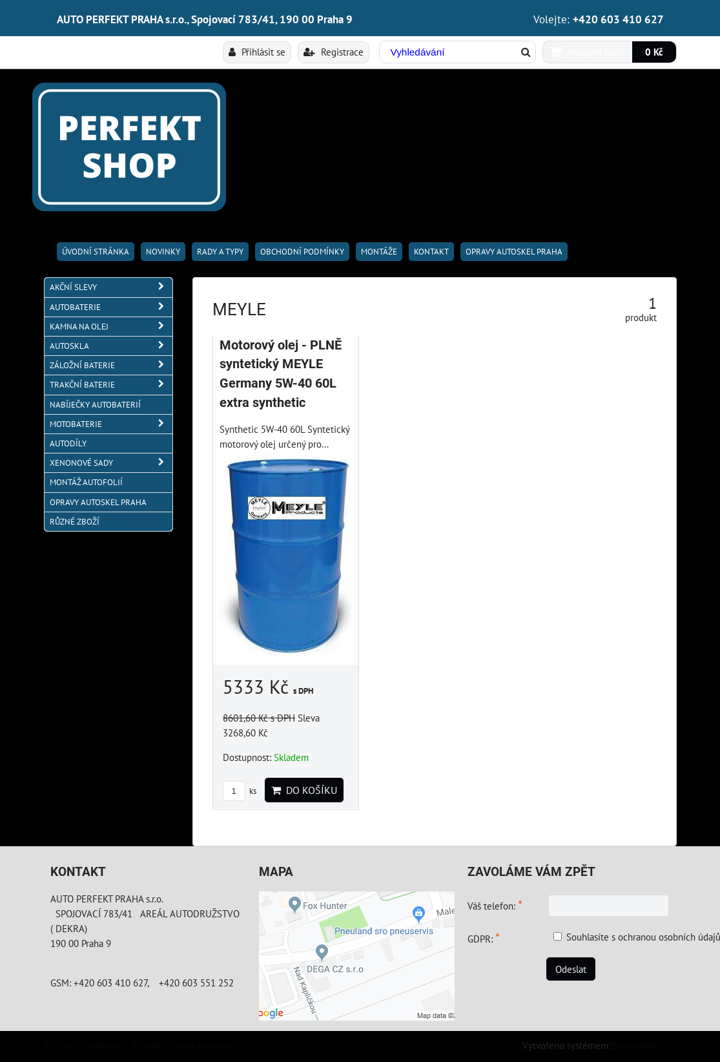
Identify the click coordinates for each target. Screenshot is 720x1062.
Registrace (333, 51)
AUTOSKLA (111, 346)
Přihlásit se (257, 51)
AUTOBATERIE (111, 307)
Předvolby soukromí (83, 1044)
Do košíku (304, 790)
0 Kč (654, 51)
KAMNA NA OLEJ (111, 326)
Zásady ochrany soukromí (183, 1044)
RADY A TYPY (220, 251)
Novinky (163, 251)
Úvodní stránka (95, 251)
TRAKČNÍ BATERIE (111, 384)
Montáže (379, 251)
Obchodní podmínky (302, 251)
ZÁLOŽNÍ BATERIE (111, 365)
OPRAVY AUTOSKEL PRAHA (514, 251)
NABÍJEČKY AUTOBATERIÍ (95, 404)
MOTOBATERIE (111, 424)
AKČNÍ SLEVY (111, 287)
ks (239, 791)
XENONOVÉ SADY (111, 462)
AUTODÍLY (68, 443)
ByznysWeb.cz (641, 1045)
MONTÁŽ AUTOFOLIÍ (86, 482)
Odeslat (570, 969)
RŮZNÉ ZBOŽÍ (74, 521)
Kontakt (431, 251)
